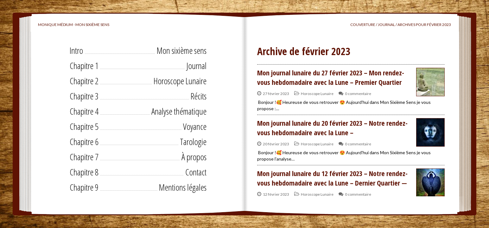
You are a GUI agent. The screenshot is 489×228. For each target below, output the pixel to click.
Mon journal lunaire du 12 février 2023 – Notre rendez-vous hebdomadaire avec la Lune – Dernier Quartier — (332, 177)
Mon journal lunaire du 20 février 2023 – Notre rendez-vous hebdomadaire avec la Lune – (332, 127)
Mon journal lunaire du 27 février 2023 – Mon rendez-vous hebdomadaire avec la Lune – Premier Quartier (330, 77)
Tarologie (193, 142)
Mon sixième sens (181, 50)
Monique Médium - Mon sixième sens (73, 24)
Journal (196, 66)
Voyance (194, 126)
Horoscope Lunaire (180, 81)
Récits (198, 96)
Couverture (362, 24)
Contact (195, 172)
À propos (193, 157)
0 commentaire (358, 93)
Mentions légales (182, 187)
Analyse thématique (178, 111)
